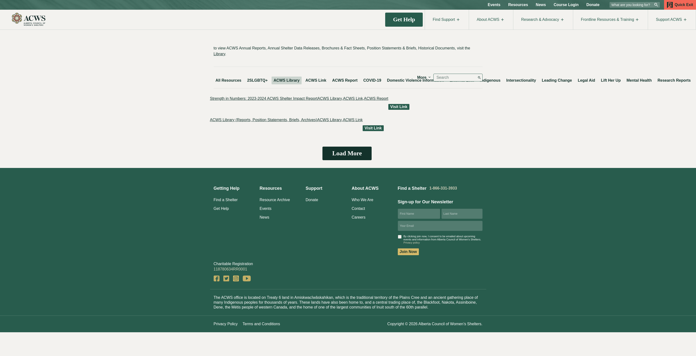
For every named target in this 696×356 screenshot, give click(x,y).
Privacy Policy (226, 324)
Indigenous (490, 80)
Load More (347, 153)
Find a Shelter (226, 200)
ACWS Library (287, 80)
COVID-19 (372, 80)
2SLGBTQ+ (257, 80)
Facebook (216, 278)
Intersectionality (521, 80)
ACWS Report (345, 80)
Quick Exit (680, 5)
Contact (358, 208)
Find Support (447, 20)
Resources (518, 5)
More (424, 77)
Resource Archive (275, 200)
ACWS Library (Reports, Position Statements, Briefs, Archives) (263, 120)
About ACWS (491, 20)
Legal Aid (586, 80)
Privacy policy (412, 242)
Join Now (408, 252)
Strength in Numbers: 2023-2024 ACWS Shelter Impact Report (264, 98)
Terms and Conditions (261, 324)
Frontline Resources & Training (610, 20)
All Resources (229, 80)
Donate (593, 5)
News (541, 5)
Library (219, 54)
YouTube (247, 278)
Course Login (566, 5)
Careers (359, 217)
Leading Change (557, 80)
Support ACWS (672, 20)
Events (494, 5)
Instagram (236, 278)
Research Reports (674, 80)
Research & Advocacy (543, 20)
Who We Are (363, 200)
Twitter (226, 278)
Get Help (404, 19)
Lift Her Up (611, 80)
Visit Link (398, 107)
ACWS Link (315, 80)
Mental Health (639, 80)
